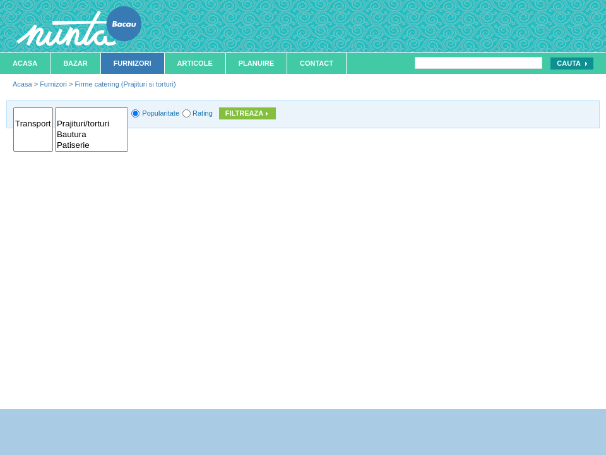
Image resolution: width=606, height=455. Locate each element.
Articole (195, 63)
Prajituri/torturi (92, 124)
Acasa (25, 63)
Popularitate (160, 113)
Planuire (256, 63)
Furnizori (133, 63)
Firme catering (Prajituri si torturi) (124, 84)
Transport (33, 124)
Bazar (75, 63)
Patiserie (92, 145)
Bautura (92, 135)
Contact (316, 63)
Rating (203, 113)
